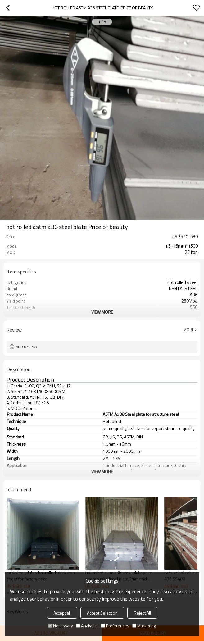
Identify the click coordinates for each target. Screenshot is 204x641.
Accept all (62, 613)
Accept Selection (102, 613)
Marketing (144, 625)
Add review (26, 347)
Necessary (60, 625)
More (188, 330)
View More (102, 312)
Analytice (87, 625)
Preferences (115, 625)
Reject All (142, 613)
